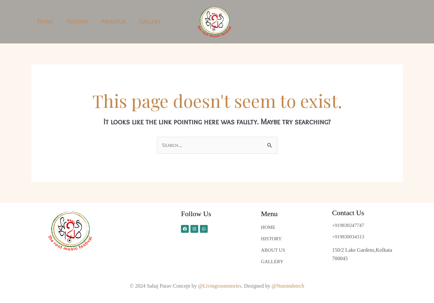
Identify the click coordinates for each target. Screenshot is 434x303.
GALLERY (272, 261)
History (77, 21)
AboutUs (113, 21)
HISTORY (271, 238)
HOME (268, 227)
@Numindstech (288, 286)
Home (45, 21)
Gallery (150, 21)
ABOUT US (273, 250)
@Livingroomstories (220, 286)
